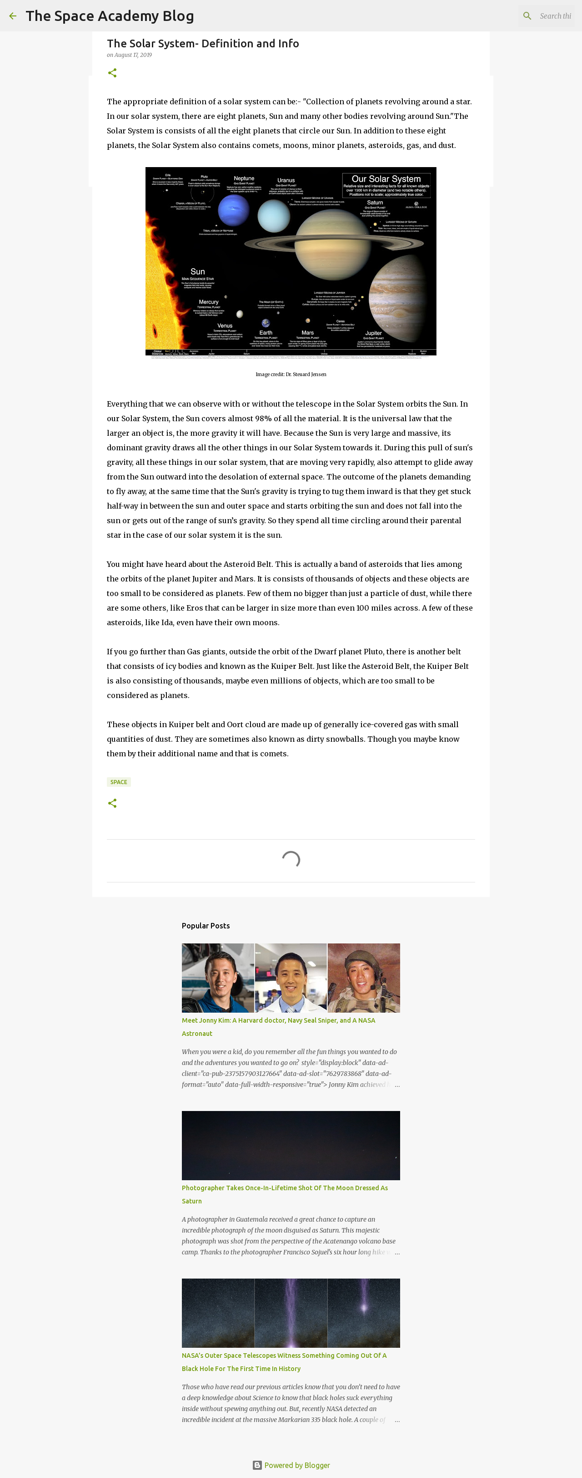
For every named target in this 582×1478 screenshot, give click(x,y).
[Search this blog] (527, 16)
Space (118, 782)
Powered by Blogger (291, 1465)
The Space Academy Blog (109, 15)
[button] (112, 73)
